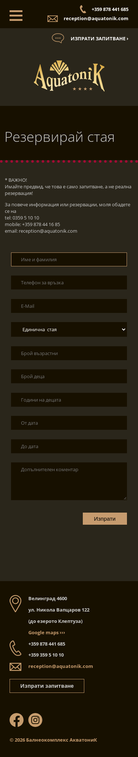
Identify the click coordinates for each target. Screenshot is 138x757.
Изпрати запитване (47, 685)
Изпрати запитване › (99, 38)
